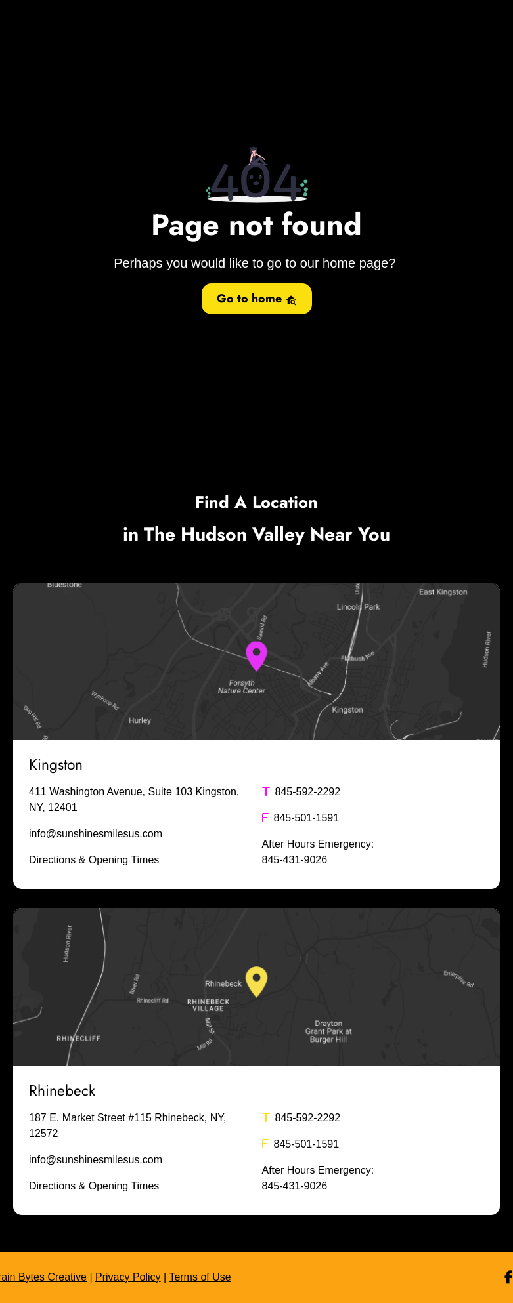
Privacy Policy (128, 1277)
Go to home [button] (257, 298)
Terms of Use (200, 1277)
